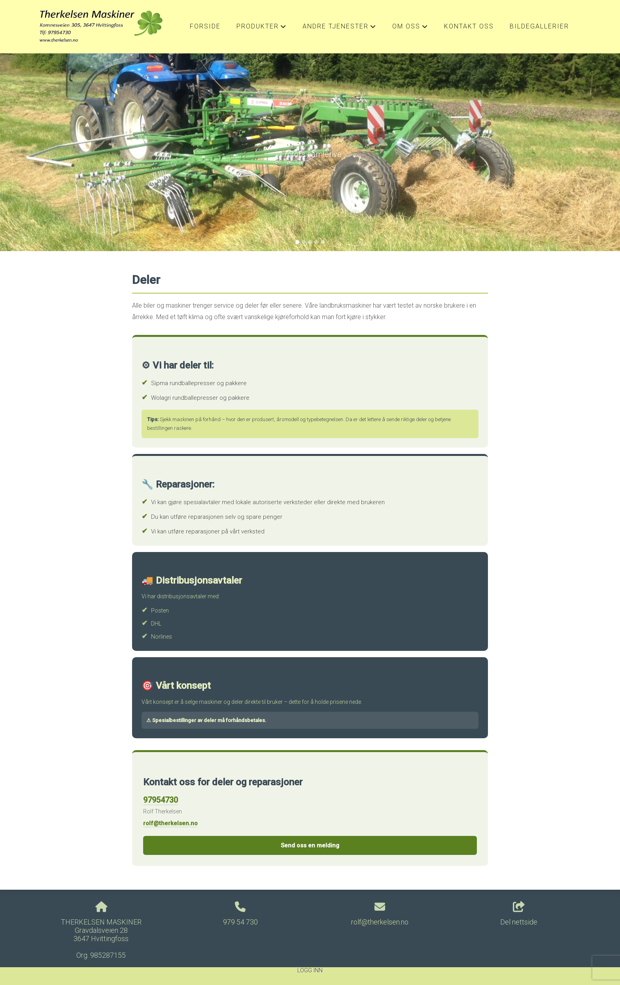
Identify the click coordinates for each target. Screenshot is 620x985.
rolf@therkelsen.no (170, 823)
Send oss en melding (310, 845)
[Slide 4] (316, 242)
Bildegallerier (539, 26)
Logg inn (310, 970)
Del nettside (518, 914)
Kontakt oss (469, 26)
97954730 (160, 800)
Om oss (410, 28)
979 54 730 (240, 922)
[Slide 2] (304, 242)
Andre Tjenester (339, 28)
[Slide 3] (310, 242)
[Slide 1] (297, 242)
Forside (205, 26)
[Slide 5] (323, 242)
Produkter (261, 28)
